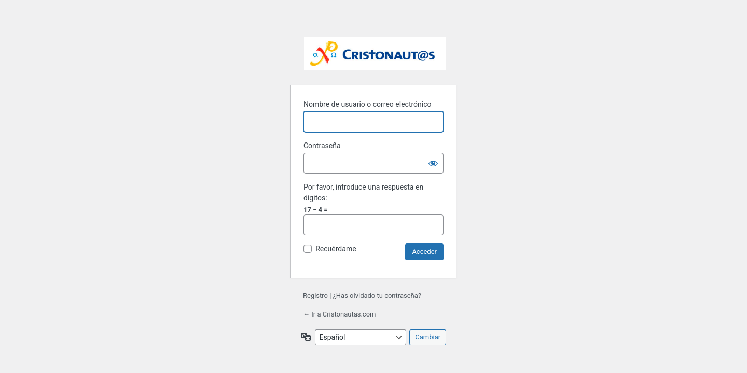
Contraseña (322, 145)
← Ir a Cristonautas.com (339, 314)
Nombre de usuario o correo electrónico (367, 104)
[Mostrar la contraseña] (433, 163)
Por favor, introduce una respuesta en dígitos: (363, 192)
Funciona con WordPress (375, 54)
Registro (315, 295)
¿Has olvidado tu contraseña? (377, 295)
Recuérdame (335, 249)
